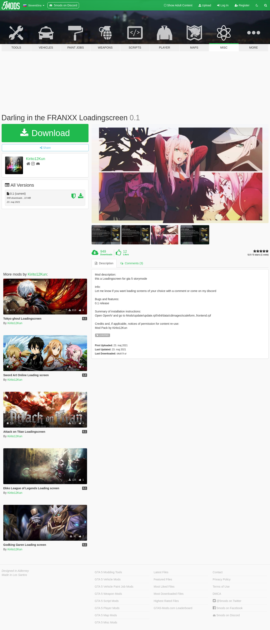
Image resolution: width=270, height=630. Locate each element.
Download (45, 133)
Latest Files (161, 572)
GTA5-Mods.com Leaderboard (173, 608)
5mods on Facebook (228, 608)
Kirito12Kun (35, 159)
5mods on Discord (226, 615)
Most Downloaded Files (169, 593)
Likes (126, 254)
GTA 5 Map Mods (106, 615)
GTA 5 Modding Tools (108, 572)
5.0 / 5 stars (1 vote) (258, 255)
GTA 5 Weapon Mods (108, 593)
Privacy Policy (222, 579)
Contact (218, 572)
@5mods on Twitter (227, 601)
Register (242, 5)
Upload (205, 5)
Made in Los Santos (14, 575)
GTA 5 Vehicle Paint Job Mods (114, 586)
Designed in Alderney (15, 570)
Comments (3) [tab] (131, 263)
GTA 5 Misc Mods (106, 622)
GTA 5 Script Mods (106, 601)
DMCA (217, 593)
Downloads (106, 254)
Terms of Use (221, 586)
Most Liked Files (164, 586)
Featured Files (163, 579)
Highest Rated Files (166, 601)
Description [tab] (104, 263)
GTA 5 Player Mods (107, 608)
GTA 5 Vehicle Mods (108, 579)
